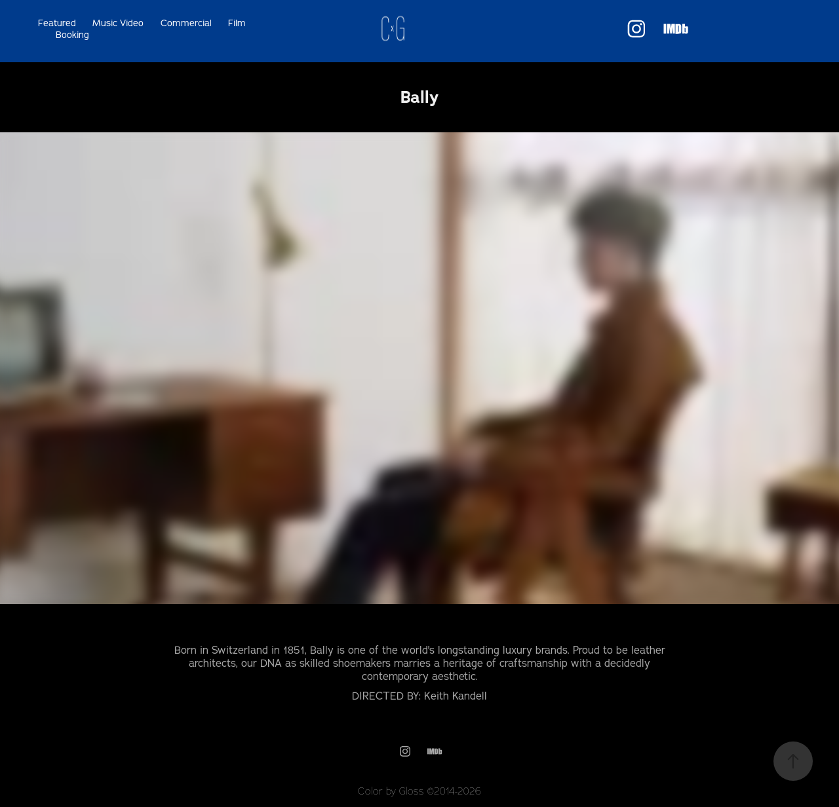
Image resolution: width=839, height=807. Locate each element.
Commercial (186, 23)
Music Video (118, 23)
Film (237, 23)
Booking (72, 35)
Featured (57, 23)
